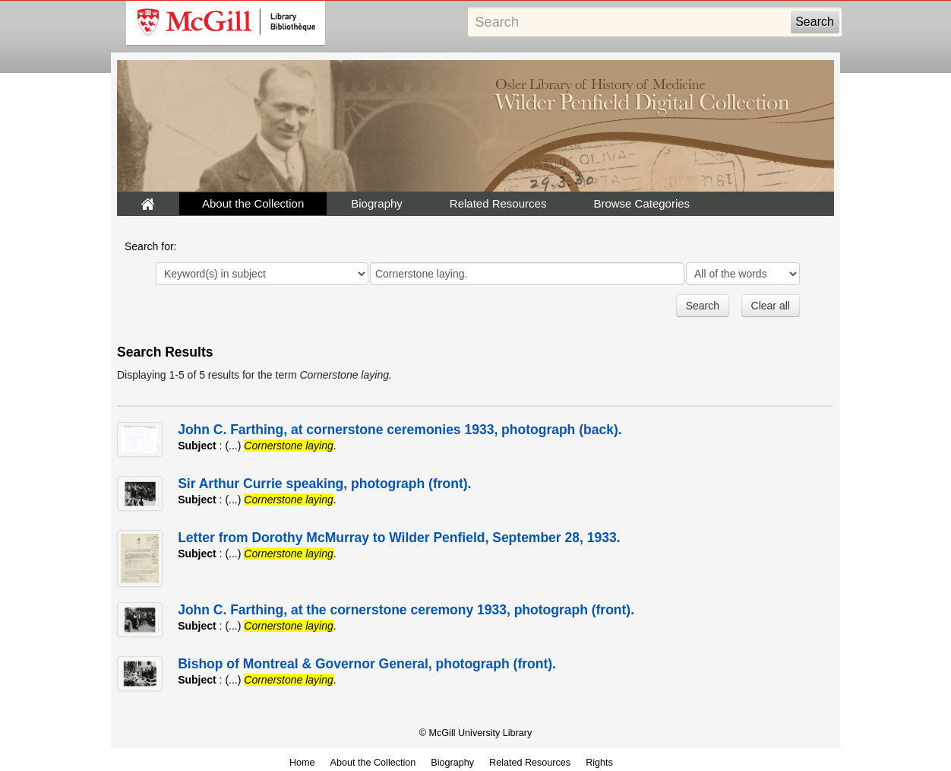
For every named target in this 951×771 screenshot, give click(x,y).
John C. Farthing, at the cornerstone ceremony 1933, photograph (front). (406, 609)
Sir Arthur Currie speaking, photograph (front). (324, 483)
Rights (599, 762)
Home (302, 762)
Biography (377, 203)
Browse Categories (641, 203)
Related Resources (498, 203)
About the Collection (253, 203)
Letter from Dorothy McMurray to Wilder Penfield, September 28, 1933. (399, 537)
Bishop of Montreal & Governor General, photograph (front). (367, 663)
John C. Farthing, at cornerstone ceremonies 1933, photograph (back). (399, 429)
